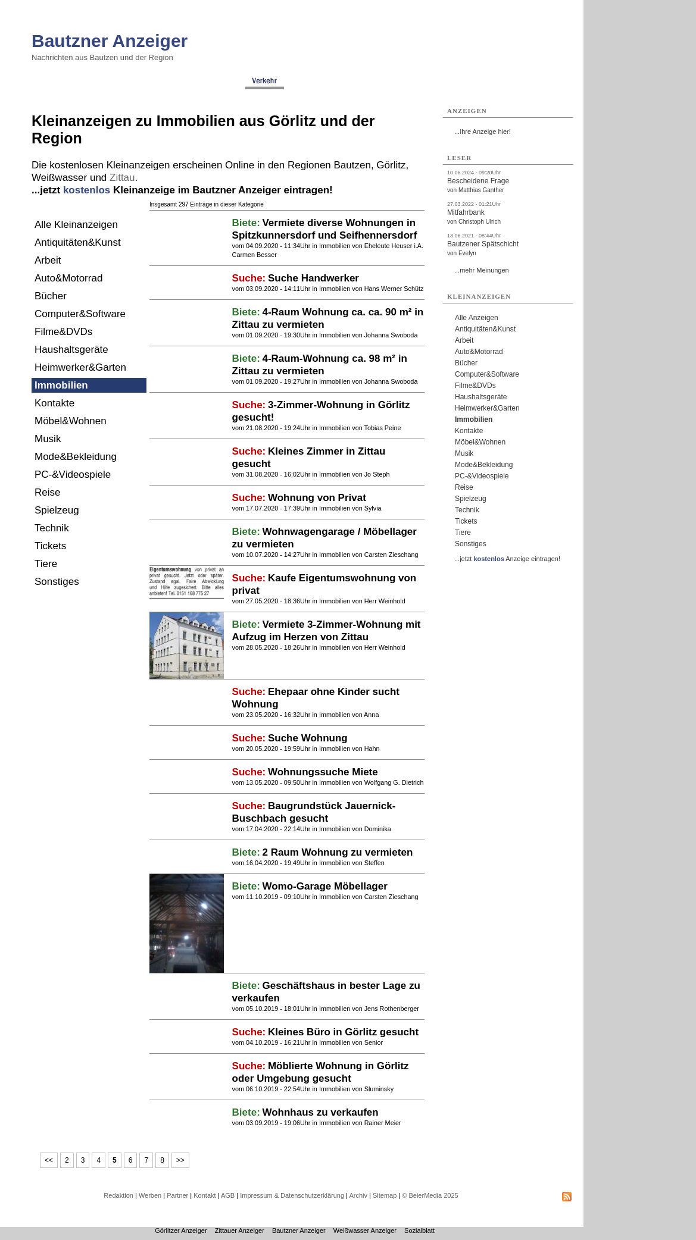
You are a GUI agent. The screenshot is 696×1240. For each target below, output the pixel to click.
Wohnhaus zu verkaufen (320, 1112)
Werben (150, 1195)
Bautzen (352, 165)
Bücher (51, 296)
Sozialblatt (419, 1230)
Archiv (358, 1195)
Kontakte (54, 403)
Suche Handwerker (313, 278)
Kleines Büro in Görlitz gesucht (343, 1032)
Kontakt (204, 1195)
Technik (52, 528)
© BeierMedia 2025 (430, 1195)
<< (49, 1160)
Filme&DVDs (63, 331)
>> (180, 1160)
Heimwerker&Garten (80, 367)
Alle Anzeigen (476, 318)
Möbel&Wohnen (71, 421)
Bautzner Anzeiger (110, 40)
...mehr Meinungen (481, 270)
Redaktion (118, 1195)
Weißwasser (59, 177)
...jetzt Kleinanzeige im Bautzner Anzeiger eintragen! (182, 190)
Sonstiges (57, 581)
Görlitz (390, 165)
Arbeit (48, 260)
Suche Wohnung (308, 738)
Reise (47, 492)
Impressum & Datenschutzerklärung (292, 1195)
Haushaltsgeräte (71, 349)
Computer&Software (80, 314)
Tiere (46, 563)
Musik (48, 438)
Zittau (122, 177)
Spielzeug (57, 510)
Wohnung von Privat (317, 497)
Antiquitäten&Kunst (78, 242)
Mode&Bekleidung (76, 456)
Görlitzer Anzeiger (181, 1230)
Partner (177, 1195)
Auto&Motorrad (68, 278)
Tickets (50, 546)
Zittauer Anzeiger (239, 1230)
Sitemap (385, 1195)
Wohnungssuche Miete (323, 772)
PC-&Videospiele (73, 474)
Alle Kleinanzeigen (76, 224)
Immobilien (61, 385)
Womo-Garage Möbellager (324, 886)
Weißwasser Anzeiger (365, 1230)
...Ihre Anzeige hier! (482, 131)
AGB (228, 1195)
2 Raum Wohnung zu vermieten (337, 852)
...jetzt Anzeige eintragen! (507, 559)
